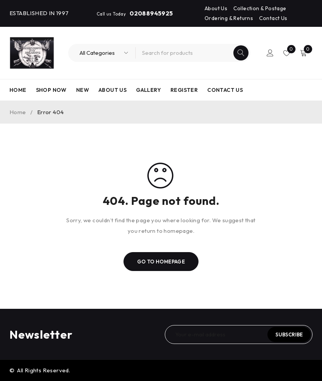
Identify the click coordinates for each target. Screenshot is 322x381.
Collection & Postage (259, 8)
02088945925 (151, 13)
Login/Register (269, 53)
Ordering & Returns (229, 18)
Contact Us (273, 18)
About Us (216, 8)
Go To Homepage (161, 262)
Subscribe (289, 334)
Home (17, 112)
